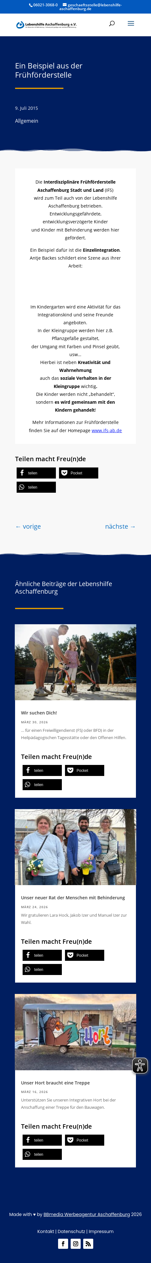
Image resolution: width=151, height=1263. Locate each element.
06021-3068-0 (45, 5)
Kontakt (45, 1231)
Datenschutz (71, 1231)
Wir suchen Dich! (39, 713)
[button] (131, 27)
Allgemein (26, 120)
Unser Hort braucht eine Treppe (55, 1083)
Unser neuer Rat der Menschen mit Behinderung (73, 898)
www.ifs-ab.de (107, 430)
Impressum (101, 1231)
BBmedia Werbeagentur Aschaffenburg (87, 1214)
